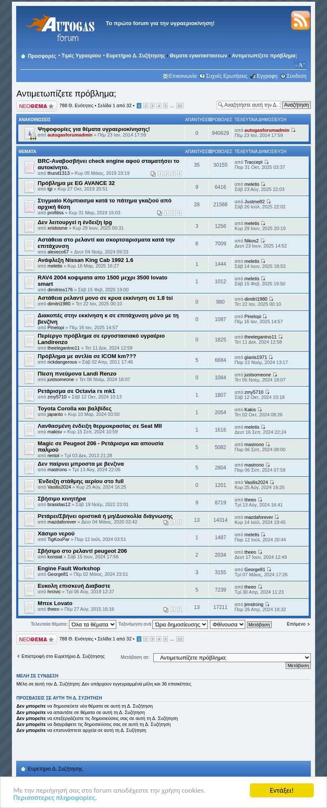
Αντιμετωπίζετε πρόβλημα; (264, 56)
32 (180, 105)
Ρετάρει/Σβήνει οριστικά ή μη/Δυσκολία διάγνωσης (104, 516)
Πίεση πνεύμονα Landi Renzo (76, 373)
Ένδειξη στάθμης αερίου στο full (80, 481)
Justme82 (254, 201)
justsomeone (61, 379)
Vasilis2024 (59, 486)
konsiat (55, 556)
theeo (250, 499)
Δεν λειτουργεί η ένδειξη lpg (74, 222)
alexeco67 (58, 251)
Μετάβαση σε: (135, 657)
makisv (55, 431)
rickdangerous (62, 361)
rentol (54, 455)
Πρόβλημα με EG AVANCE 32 (76, 183)
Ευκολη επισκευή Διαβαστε (73, 586)
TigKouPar (59, 539)
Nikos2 (251, 240)
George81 (58, 574)
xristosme (58, 227)
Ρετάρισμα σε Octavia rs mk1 (76, 391)
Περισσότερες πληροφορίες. (55, 798)
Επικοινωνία (183, 76)
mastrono (254, 444)
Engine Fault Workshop (68, 568)
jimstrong (254, 604)
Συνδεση (297, 76)
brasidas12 (59, 504)
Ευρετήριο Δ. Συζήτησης (135, 56)
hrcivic (54, 591)
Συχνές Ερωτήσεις (226, 76)
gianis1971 (255, 357)
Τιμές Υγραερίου (81, 56)
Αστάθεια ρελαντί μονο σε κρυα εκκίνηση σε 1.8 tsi (104, 298)
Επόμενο (296, 623)
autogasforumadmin (70, 134)
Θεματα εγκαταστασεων (198, 56)
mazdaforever (62, 521)
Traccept (253, 162)
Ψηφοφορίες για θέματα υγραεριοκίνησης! (93, 129)
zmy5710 (57, 396)
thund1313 (59, 173)
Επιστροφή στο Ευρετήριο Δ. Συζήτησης (62, 656)
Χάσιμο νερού (56, 533)
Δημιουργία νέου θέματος (36, 106)
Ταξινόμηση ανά (163, 623)
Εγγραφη (267, 76)
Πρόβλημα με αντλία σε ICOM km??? (86, 356)
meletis (251, 184)
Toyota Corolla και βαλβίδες (74, 408)
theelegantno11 (64, 347)
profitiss (56, 212)
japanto (55, 414)
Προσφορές (42, 56)
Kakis (250, 409)
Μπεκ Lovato (54, 603)
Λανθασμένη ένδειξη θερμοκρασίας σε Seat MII (99, 426)
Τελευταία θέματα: (73, 623)
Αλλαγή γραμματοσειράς (300, 65)
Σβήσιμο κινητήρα (61, 498)
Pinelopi (56, 327)
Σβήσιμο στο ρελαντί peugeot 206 (82, 551)
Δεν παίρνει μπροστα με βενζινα (80, 464)
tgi (50, 188)
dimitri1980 (59, 303)
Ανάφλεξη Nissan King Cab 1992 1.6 (85, 260)
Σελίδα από (115, 105)
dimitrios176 (60, 289)
